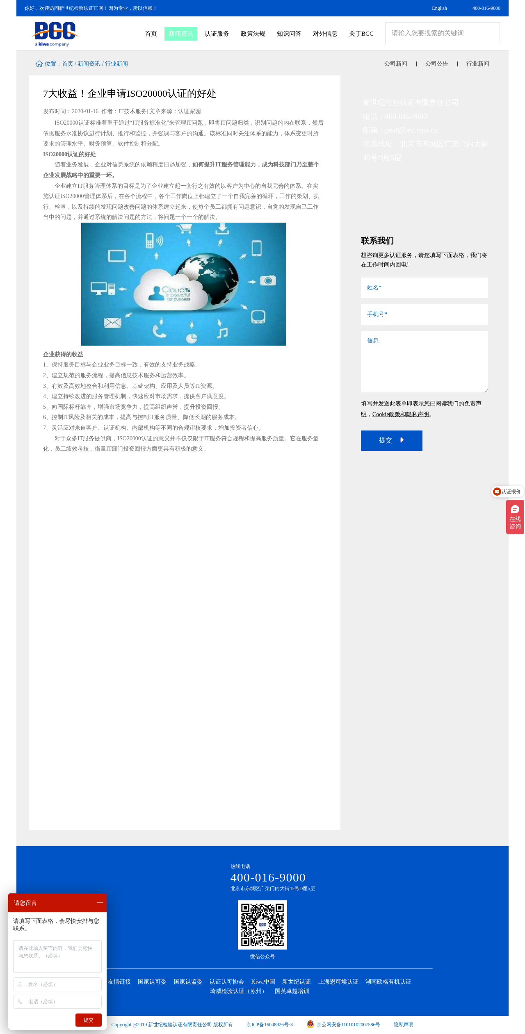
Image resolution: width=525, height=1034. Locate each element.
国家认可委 (152, 982)
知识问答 (289, 33)
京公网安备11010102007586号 (343, 1024)
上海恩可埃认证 (338, 982)
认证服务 (217, 33)
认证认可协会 (227, 982)
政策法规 (253, 33)
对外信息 (325, 33)
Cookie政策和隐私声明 (400, 414)
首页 (151, 33)
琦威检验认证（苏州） (238, 991)
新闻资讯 (181, 33)
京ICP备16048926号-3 (270, 1024)
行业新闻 (116, 64)
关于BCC (361, 33)
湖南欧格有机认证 (388, 982)
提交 (391, 440)
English (439, 8)
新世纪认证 (296, 982)
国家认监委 (188, 982)
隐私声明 (403, 1024)
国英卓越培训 (292, 991)
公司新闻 (395, 64)
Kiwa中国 (263, 982)
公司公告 (436, 64)
